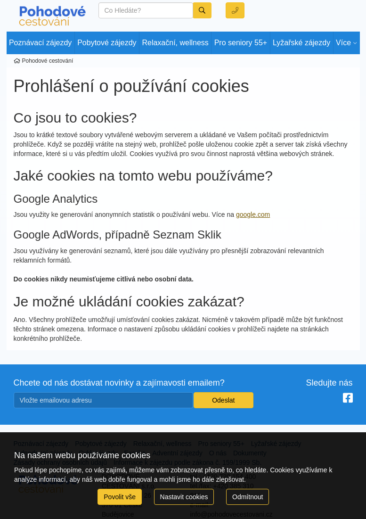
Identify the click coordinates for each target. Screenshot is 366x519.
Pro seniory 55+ (241, 43)
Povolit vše (120, 497)
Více (343, 43)
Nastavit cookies (184, 497)
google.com (253, 214)
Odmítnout (247, 497)
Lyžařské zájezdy (301, 43)
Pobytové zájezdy (106, 43)
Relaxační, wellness (175, 43)
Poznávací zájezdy (40, 43)
